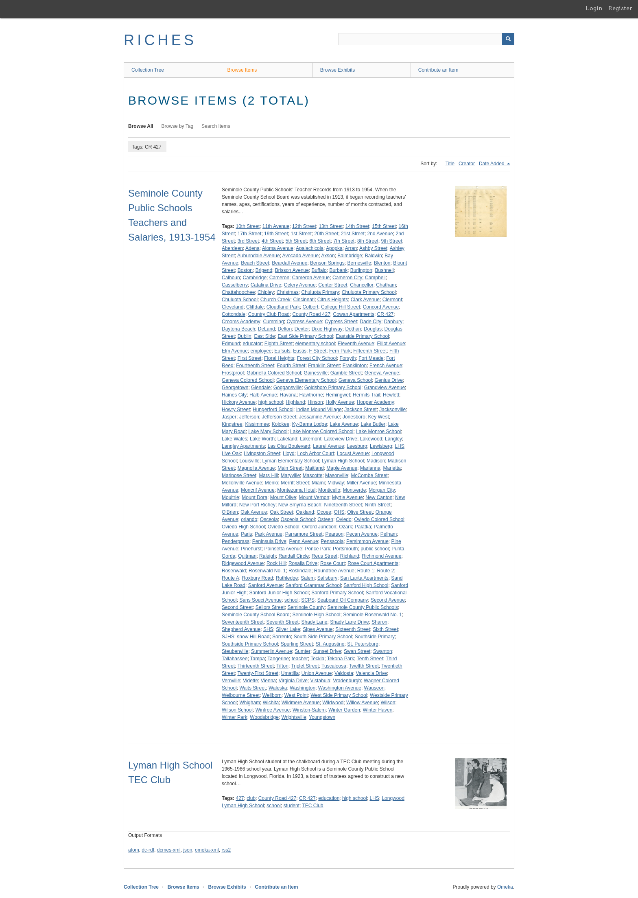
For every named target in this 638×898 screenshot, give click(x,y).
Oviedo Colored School (379, 519)
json (187, 850)
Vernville (231, 680)
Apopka (334, 248)
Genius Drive (389, 380)
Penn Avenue (303, 541)
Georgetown (235, 387)
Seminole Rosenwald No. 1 (372, 615)
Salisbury (327, 578)
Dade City (370, 321)
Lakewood (371, 439)
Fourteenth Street (255, 365)
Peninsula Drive (269, 541)
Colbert (311, 307)
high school (270, 402)
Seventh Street (282, 622)
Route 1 (365, 571)
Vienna (268, 680)
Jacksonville (392, 409)
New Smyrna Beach (299, 505)
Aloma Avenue (277, 248)
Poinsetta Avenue (283, 549)
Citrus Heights (332, 299)
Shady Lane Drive (349, 622)
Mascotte (313, 475)
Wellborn (272, 695)
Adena (252, 248)
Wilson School (237, 710)
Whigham (249, 702)
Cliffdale (255, 307)
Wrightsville (294, 717)
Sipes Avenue (317, 629)
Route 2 (385, 571)
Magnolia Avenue (256, 468)
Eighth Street (278, 343)
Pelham (388, 534)
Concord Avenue (381, 307)
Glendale (261, 387)
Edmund (231, 343)
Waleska (278, 688)
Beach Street (255, 263)
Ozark (345, 527)
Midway (336, 483)
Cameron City (347, 277)
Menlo (271, 483)
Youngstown (322, 717)
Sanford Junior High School (278, 593)
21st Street (353, 234)
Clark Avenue (365, 299)
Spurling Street (297, 644)
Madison (376, 461)
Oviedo (344, 519)
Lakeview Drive (340, 439)
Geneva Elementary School (306, 380)
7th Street (343, 241)
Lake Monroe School (378, 431)
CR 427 (385, 314)
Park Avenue (268, 534)
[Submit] (508, 39)
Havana (288, 395)
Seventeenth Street (243, 622)
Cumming (273, 321)
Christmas (288, 292)
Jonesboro (354, 417)
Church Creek (275, 299)
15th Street (384, 226)
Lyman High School (343, 461)
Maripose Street (239, 475)
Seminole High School (316, 615)
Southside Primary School (250, 644)
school (291, 600)
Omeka (505, 887)
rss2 (226, 850)
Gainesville (316, 373)
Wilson (387, 702)
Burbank (338, 270)
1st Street (301, 234)
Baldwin (373, 255)
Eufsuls (282, 351)
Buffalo (319, 270)
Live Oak (231, 453)
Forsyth (347, 358)
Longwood (393, 798)
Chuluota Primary (320, 292)
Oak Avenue (253, 512)
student (291, 805)
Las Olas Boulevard (289, 446)
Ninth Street (378, 505)
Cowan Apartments (353, 314)
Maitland (314, 468)
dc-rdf (148, 850)
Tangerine (278, 658)
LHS (399, 446)
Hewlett (391, 395)
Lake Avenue (344, 424)
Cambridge (255, 277)
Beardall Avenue (289, 263)
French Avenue (385, 365)
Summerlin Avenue (271, 651)
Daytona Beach (238, 329)
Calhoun (231, 277)
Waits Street (252, 688)
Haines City (234, 395)
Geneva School (355, 380)
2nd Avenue (380, 234)
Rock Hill (276, 563)
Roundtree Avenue (334, 571)
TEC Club (312, 805)
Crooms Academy (241, 321)
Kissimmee (257, 424)
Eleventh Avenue (356, 343)
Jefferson (249, 417)
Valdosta (343, 673)
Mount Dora (254, 497)
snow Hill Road (253, 637)
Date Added (492, 163)
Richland (349, 556)
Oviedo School (283, 527)
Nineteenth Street (343, 505)
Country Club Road (269, 314)
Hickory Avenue (239, 402)
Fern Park (340, 351)
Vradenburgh (347, 680)
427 (240, 798)
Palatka (363, 527)
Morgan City (382, 490)
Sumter (302, 651)
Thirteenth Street (255, 666)
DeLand (266, 329)
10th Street (248, 226)
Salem (308, 578)
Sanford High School (365, 585)
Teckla (317, 658)
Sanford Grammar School (313, 585)
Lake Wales (234, 439)
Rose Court (332, 563)
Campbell (375, 277)
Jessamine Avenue (319, 417)
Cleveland (232, 307)
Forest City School (317, 358)
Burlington (361, 270)
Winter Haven (378, 710)
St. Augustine (330, 644)
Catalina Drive (266, 285)
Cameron (279, 277)
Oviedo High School (243, 527)
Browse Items (242, 70)
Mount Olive (283, 497)
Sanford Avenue (265, 585)
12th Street (304, 226)
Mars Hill (268, 475)
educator (252, 343)
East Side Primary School (305, 336)
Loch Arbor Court (315, 453)
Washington (302, 688)
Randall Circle (293, 556)
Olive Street (360, 512)
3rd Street (248, 241)
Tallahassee (234, 658)
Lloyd (289, 453)
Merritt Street (295, 483)
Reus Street (324, 556)
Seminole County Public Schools (363, 607)
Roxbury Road (257, 578)
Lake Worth (262, 439)
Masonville (336, 475)
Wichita (271, 702)
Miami (318, 483)
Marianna (370, 468)
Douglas (373, 329)
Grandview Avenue (384, 387)
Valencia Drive (371, 673)
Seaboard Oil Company (342, 600)
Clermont (392, 299)
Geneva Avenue (382, 373)
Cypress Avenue (304, 321)
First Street (250, 358)
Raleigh (267, 556)
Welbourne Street (241, 695)
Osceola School (298, 519)
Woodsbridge (264, 717)
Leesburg (357, 446)
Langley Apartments (243, 446)
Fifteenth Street (370, 351)
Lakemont (310, 439)
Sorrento (281, 637)
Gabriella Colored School (274, 373)
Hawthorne (311, 395)
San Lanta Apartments (364, 578)
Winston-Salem (309, 710)
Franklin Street (324, 365)
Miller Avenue (361, 483)
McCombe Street (369, 475)
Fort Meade (370, 358)
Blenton (382, 263)
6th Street (319, 241)
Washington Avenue (339, 688)
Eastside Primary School (362, 336)
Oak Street (281, 512)
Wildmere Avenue (301, 702)
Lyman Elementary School (290, 461)
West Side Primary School (338, 695)
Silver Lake (288, 629)
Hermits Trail (366, 395)
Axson (327, 255)
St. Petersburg (362, 644)
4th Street (272, 241)
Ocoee (324, 512)
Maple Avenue (341, 468)
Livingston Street (262, 453)
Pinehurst (251, 549)
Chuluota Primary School (369, 292)
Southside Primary (375, 637)
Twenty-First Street (257, 673)
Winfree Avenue (273, 710)
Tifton (282, 666)
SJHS (228, 637)
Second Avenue (388, 600)
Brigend (264, 270)
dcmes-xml (169, 850)
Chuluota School (240, 299)
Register (620, 8)
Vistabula (320, 680)
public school (375, 549)
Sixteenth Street (352, 629)
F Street (318, 351)
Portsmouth (345, 549)
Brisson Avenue (292, 270)
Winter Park (234, 717)
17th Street (250, 234)
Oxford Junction (319, 527)
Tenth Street (370, 658)
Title (450, 163)
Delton (284, 329)
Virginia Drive (293, 680)
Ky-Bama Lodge (309, 424)
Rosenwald (234, 571)
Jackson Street (360, 409)
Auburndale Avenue (258, 255)
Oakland (305, 512)
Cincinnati (304, 299)
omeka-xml (207, 850)
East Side (264, 336)
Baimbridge (349, 255)
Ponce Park (317, 549)
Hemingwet (338, 395)
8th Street (367, 241)
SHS (268, 629)
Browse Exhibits (337, 70)
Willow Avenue (362, 702)
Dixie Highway (327, 329)
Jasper (229, 417)
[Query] (426, 39)
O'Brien (230, 512)
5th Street (296, 241)
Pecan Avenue (362, 534)
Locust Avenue (353, 453)
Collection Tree (147, 70)
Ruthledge (287, 578)
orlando (249, 519)
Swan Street (357, 651)
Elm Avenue (235, 351)
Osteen (325, 519)
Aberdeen (232, 248)
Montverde (354, 490)
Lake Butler (373, 424)
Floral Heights (279, 358)
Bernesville (359, 263)
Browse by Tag (178, 126)
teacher (300, 658)
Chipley (266, 292)
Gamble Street (346, 373)
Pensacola (332, 541)
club (251, 798)
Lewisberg (381, 446)
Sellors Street (270, 607)
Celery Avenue (300, 285)
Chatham (386, 285)
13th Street (331, 226)
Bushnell (384, 270)
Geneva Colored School (247, 380)
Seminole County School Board (256, 615)
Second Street (237, 607)
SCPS (308, 600)
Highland (295, 402)
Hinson (315, 402)
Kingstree (232, 424)
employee (261, 351)
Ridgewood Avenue (243, 563)
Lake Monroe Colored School (321, 431)
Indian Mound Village (319, 409)
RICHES (160, 40)
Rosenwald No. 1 (267, 571)
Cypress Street (341, 321)
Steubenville (235, 651)
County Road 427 (311, 314)
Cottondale (233, 314)
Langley (393, 439)
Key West (378, 417)
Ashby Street (373, 248)
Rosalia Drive (302, 563)
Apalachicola (309, 248)
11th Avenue (276, 226)
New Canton (378, 497)
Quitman (247, 556)
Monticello (329, 490)
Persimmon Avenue (367, 541)
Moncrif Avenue (258, 490)
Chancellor (361, 285)
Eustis (299, 351)
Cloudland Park (283, 307)
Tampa (257, 658)
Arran (351, 248)
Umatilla (290, 673)
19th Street (276, 234)
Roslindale (299, 571)
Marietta (392, 468)
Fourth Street (291, 365)
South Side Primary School (323, 637)
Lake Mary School (267, 431)
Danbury (393, 321)
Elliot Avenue (391, 343)
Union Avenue (317, 673)
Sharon (379, 622)
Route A (230, 578)
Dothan (353, 329)
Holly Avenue (340, 402)
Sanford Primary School (337, 593)
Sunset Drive (327, 651)
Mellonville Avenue (242, 483)
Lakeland (287, 439)
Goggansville (287, 387)
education (328, 798)
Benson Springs (327, 263)
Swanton (382, 651)
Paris (246, 534)
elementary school (315, 343)
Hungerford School (273, 409)
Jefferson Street (279, 417)
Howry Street (236, 409)
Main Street (289, 468)
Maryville (290, 475)
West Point (296, 695)
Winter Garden (344, 710)
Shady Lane (314, 622)
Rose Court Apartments (372, 563)
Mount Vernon (314, 497)
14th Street (357, 226)
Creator (467, 163)
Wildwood (332, 702)
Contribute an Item (438, 70)
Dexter (302, 329)
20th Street (327, 234)
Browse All (140, 126)
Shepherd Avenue (241, 629)
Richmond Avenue (381, 556)
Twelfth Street (363, 666)
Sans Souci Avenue (260, 600)
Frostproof (233, 373)
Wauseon (374, 688)
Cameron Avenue (311, 277)
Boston (245, 270)
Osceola (269, 519)
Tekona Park (340, 658)
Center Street (332, 285)
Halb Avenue (263, 395)
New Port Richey (257, 505)
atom (133, 850)
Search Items (215, 126)
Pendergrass (235, 541)
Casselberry (235, 285)
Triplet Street (305, 666)
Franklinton (355, 365)
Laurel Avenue (328, 446)
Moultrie (230, 497)
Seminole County (305, 607)
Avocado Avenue (300, 255)
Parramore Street (304, 534)
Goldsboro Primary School (332, 387)
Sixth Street (385, 629)
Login (594, 8)
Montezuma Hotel (296, 490)
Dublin (244, 336)
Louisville (249, 461)
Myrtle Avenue (347, 497)
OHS (339, 512)
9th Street (391, 241)
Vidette (250, 680)
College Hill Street (340, 307)
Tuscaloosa (333, 666)
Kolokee (280, 424)
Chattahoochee (238, 292)
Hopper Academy (375, 402)
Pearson (334, 534)
